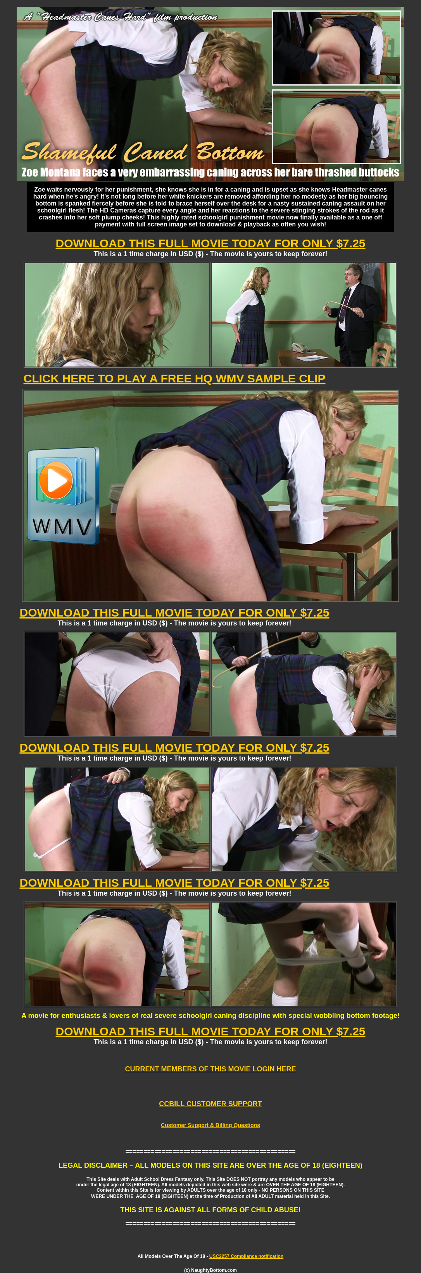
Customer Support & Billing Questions (210, 1125)
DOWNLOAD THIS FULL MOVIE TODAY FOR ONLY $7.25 (210, 243)
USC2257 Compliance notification (246, 1256)
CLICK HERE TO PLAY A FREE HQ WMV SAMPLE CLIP (175, 378)
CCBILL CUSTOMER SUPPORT (210, 1104)
